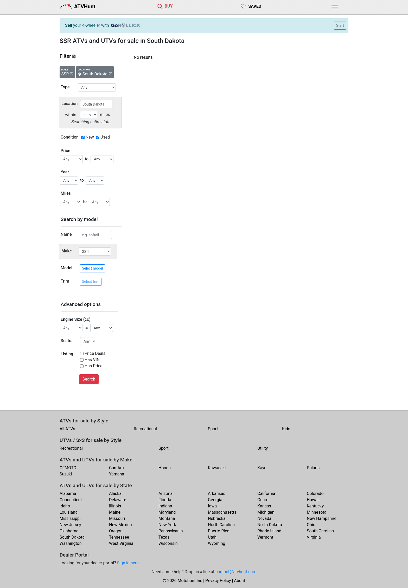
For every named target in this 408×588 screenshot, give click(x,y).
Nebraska (217, 518)
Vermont (265, 537)
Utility (262, 448)
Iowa (212, 506)
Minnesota (316, 512)
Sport (213, 428)
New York (167, 524)
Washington (70, 543)
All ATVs (67, 428)
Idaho (65, 506)
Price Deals (95, 353)
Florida (164, 499)
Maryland (167, 512)
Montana (166, 518)
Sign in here (128, 562)
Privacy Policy (218, 580)
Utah (212, 537)
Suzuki (66, 474)
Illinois (115, 506)
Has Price (94, 365)
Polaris (313, 467)
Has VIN (92, 359)
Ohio (311, 524)
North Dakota (269, 524)
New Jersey (70, 524)
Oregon (116, 530)
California (266, 493)
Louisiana (69, 512)
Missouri (117, 518)
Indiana (165, 506)
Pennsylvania (170, 530)
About (239, 580)
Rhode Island (269, 530)
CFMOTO (68, 467)
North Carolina (221, 524)
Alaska (115, 493)
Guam (262, 499)
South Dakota (72, 537)
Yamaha (116, 474)
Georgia (215, 499)
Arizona (165, 493)
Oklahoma (69, 530)
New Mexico (120, 524)
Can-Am (116, 467)
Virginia (314, 537)
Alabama (68, 493)
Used (105, 137)
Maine (114, 512)
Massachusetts (222, 512)
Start (340, 25)
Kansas (264, 506)
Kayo (261, 467)
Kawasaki (217, 467)
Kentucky (315, 506)
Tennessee (119, 537)
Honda (164, 467)
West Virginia (121, 543)
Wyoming (216, 543)
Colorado (315, 493)
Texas (163, 537)
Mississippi (70, 518)
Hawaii (313, 499)
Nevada (264, 518)
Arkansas (216, 493)
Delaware (117, 499)
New (90, 137)
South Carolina (320, 530)
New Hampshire (321, 518)
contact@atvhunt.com (235, 571)
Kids (286, 428)
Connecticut (71, 499)
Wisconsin (168, 543)
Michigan (265, 512)
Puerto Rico (219, 530)
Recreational (145, 428)
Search (88, 379)
